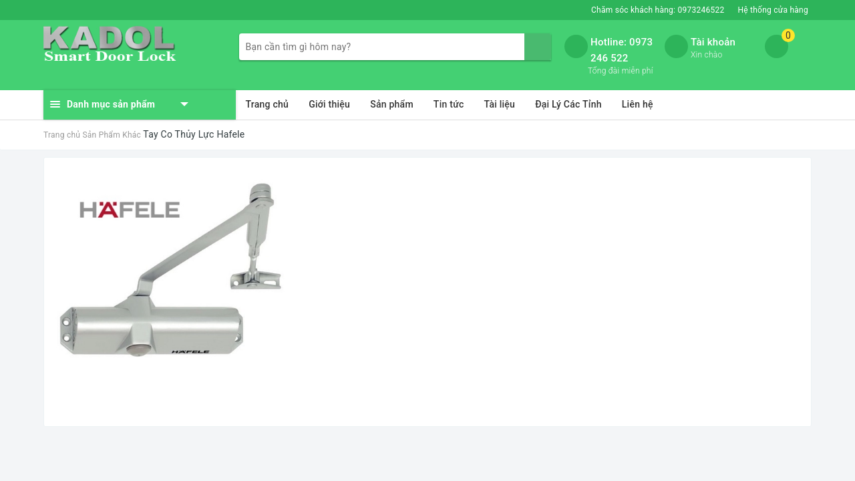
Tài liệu (500, 104)
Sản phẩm (391, 104)
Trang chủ (267, 104)
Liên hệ (637, 104)
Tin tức (449, 104)
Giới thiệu (329, 104)
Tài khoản (713, 42)
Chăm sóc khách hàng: (657, 10)
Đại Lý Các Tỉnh (568, 104)
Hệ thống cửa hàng (772, 10)
